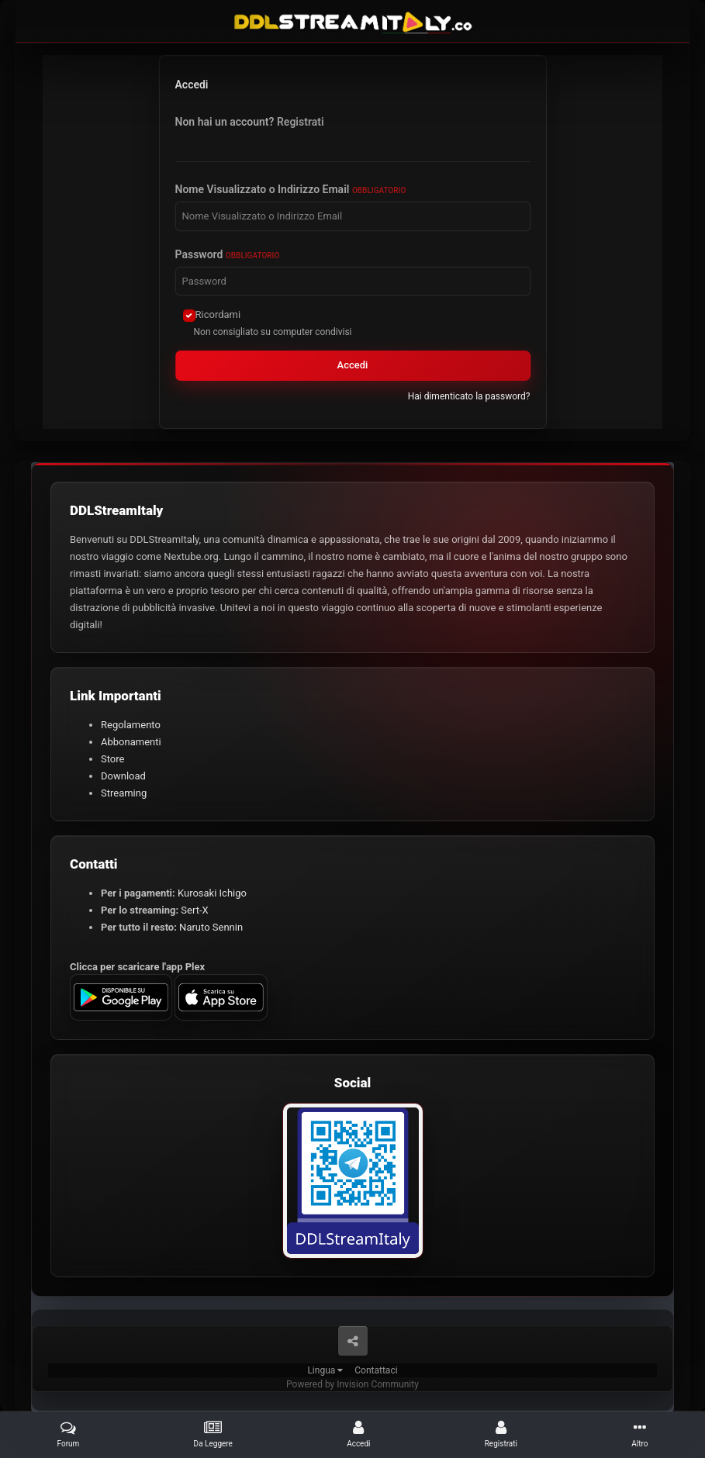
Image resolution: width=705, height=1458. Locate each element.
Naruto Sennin (211, 927)
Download (123, 776)
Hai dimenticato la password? (469, 396)
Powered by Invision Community (352, 1384)
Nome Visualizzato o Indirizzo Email (290, 189)
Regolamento (131, 725)
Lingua (325, 1370)
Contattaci (375, 1370)
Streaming (124, 793)
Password (227, 254)
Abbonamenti (131, 742)
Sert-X (194, 910)
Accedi (352, 365)
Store (112, 759)
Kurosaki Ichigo (212, 893)
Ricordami (218, 314)
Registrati (300, 122)
